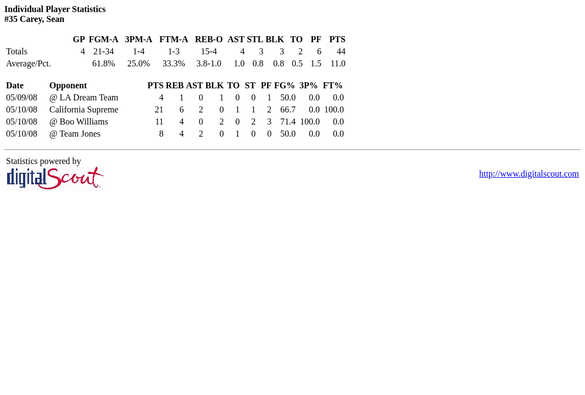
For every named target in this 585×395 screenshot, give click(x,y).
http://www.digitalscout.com (529, 173)
